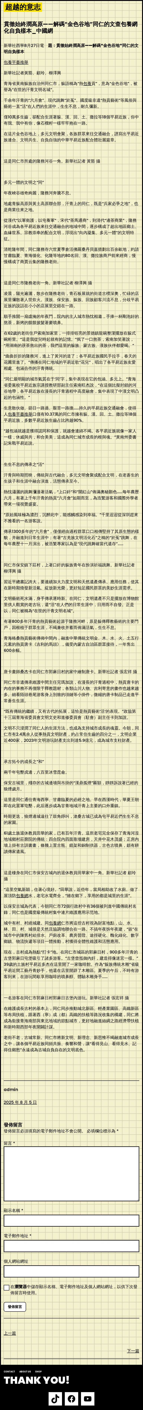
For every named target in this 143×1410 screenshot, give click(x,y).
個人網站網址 (16, 1261)
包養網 (22, 896)
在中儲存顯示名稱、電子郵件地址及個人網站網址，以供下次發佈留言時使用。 (73, 1290)
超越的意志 (23, 7)
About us (25, 1371)
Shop (38, 1371)
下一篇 (133, 1351)
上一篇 (10, 1333)
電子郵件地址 (17, 1236)
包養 (87, 83)
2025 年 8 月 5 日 (20, 1102)
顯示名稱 (13, 1210)
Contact (9, 1371)
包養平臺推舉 (16, 62)
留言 (9, 1143)
